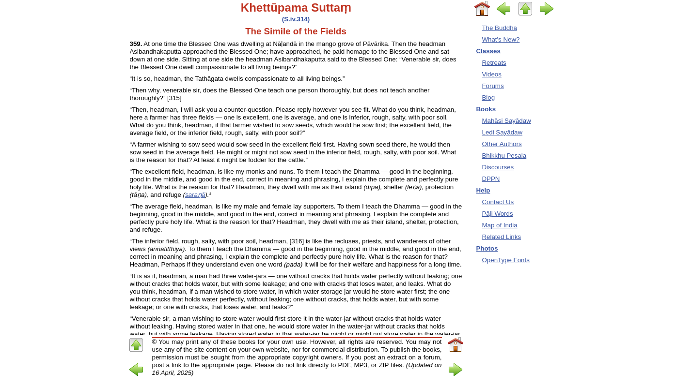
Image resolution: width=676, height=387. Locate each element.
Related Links (501, 236)
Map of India (500, 225)
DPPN (491, 178)
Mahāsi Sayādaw (506, 120)
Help (483, 190)
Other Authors (502, 144)
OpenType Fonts (506, 260)
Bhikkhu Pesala (504, 155)
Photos (487, 248)
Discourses (498, 167)
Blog (488, 97)
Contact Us (498, 202)
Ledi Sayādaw (502, 132)
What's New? (501, 39)
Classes (488, 51)
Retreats (494, 62)
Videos (492, 74)
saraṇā (195, 194)
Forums (493, 85)
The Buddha (499, 27)
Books (486, 109)
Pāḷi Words (497, 213)
